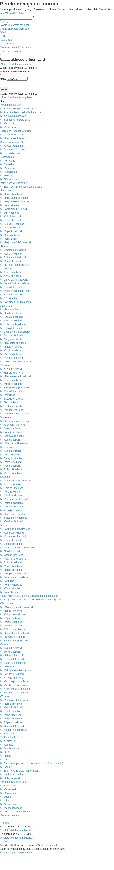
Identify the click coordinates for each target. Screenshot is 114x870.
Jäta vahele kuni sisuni (12, 13)
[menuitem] (14, 25)
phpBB (13, 845)
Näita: (14, 79)
